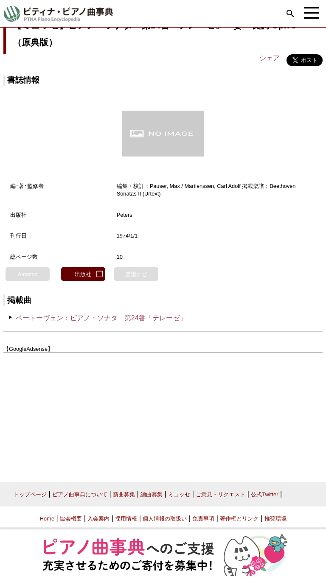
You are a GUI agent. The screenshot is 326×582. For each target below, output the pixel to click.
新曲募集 (124, 494)
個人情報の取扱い (165, 518)
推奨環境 (275, 518)
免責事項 (203, 518)
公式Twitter (264, 494)
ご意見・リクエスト (220, 494)
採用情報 (126, 518)
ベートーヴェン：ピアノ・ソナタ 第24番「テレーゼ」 (101, 318)
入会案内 (98, 518)
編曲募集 (152, 494)
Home (46, 518)
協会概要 (71, 518)
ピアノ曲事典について (79, 494)
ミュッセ (179, 494)
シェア (269, 58)
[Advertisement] (163, 414)
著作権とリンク (239, 518)
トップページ (30, 494)
